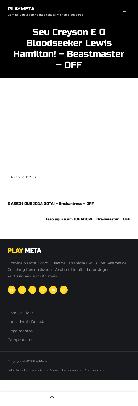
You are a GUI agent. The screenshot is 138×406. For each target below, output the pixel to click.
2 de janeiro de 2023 (22, 177)
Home (17, 399)
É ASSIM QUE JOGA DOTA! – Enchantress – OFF (51, 203)
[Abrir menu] (124, 11)
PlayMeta (21, 9)
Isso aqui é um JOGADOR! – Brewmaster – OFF (88, 219)
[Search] (51, 398)
